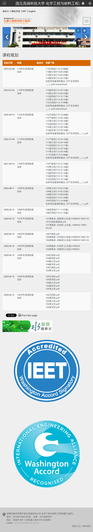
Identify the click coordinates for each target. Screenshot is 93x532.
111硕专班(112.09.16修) (57, 148)
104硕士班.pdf (53, 261)
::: (0, 11)
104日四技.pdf (53, 255)
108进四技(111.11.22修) (57, 209)
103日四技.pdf (53, 276)
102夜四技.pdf (53, 298)
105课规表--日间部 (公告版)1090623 (63, 246)
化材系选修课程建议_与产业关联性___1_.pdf (67, 133)
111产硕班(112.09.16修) (57, 139)
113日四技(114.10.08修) (57, 102)
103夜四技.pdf (53, 279)
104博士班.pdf (53, 270)
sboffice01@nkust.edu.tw (26, 523)
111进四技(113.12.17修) (57, 145)
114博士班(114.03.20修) (57, 75)
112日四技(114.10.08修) (57, 114)
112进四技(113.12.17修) (57, 124)
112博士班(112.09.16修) (57, 121)
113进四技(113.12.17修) (57, 96)
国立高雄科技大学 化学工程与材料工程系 (49, 3)
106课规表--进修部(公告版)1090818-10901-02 (67, 240)
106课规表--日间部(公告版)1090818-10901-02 (67, 237)
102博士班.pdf (53, 304)
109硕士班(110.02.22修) (57, 191)
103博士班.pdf (53, 289)
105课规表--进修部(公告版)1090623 (63, 249)
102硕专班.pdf (53, 307)
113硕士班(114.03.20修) (57, 93)
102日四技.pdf (53, 295)
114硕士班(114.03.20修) (57, 72)
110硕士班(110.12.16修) (57, 170)
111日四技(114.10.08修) (57, 154)
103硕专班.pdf (53, 286)
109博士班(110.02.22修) (57, 188)
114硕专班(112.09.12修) (57, 78)
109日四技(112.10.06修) (57, 200)
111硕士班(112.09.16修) (57, 142)
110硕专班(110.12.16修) (57, 173)
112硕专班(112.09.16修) (57, 130)
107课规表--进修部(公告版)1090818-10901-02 (67, 218)
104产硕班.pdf (53, 267)
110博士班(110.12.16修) (57, 167)
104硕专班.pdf (53, 264)
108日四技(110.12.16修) (57, 213)
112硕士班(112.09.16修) (57, 127)
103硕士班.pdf (53, 282)
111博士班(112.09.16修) (57, 151)
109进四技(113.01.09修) (57, 197)
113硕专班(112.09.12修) (57, 90)
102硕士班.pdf (53, 301)
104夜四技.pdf (53, 258)
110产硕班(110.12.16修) (57, 163)
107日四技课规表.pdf (56, 222)
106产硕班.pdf (53, 234)
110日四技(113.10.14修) (57, 179)
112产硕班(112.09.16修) (57, 118)
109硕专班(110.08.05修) (57, 194)
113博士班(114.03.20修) (57, 99)
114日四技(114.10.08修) (57, 69)
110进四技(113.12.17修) (57, 176)
